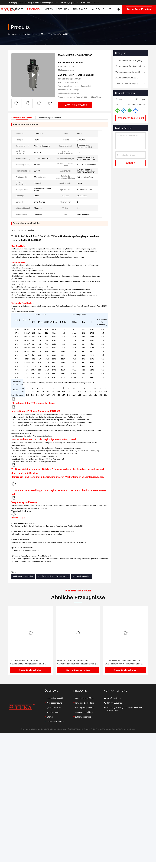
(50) (128, 72)
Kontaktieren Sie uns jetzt (130, 118)
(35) (128, 66)
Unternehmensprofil (55, 698)
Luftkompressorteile (83, 717)
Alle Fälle (98, 9)
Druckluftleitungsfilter (81, 576)
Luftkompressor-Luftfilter (23, 576)
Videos (49, 9)
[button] (52, 102)
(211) (128, 61)
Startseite (17, 9)
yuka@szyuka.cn (69, 3)
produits (21, 34)
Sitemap (50, 717)
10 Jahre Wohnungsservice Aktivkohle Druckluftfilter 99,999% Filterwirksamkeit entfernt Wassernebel (123, 662)
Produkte (34, 9)
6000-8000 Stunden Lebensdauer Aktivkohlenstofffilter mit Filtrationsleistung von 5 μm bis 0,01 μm (76, 662)
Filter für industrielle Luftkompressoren (53, 576)
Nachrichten (80, 9)
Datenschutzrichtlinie (55, 722)
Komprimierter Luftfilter (36, 34)
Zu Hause (12, 34)
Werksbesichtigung (54, 703)
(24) (127, 78)
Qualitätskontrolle (54, 708)
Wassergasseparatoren (84, 708)
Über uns (62, 9)
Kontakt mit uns (53, 712)
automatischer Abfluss (84, 712)
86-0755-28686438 (90, 3)
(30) (126, 83)
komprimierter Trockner (84, 703)
